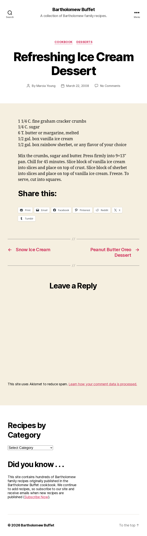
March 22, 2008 (77, 86)
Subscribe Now (36, 497)
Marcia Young (46, 86)
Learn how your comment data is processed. (103, 384)
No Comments (110, 86)
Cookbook (64, 42)
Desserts (84, 42)
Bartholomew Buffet (73, 9)
